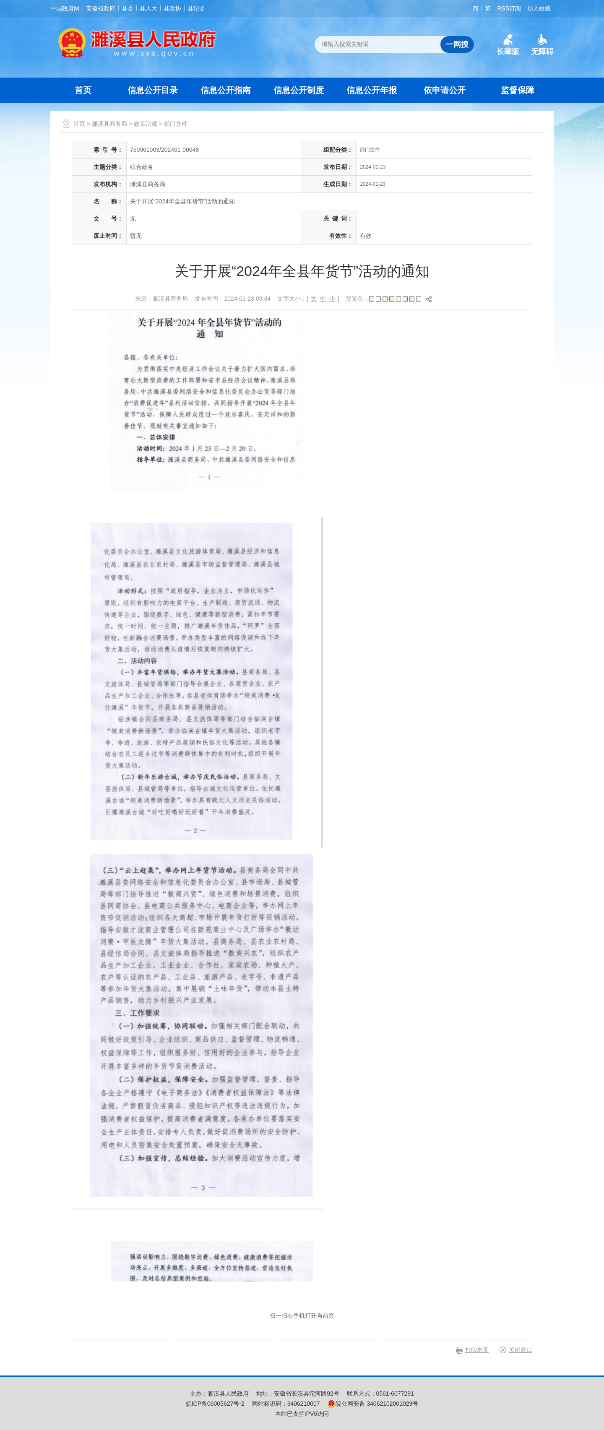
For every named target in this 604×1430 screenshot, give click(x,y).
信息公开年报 (371, 90)
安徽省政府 (100, 8)
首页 (83, 90)
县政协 (172, 8)
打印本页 (477, 1350)
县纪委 (196, 8)
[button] (508, 44)
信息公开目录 (153, 90)
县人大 (148, 8)
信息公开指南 (225, 90)
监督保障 (517, 90)
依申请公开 (445, 90)
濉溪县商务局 (109, 123)
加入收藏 (539, 8)
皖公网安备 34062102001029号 (372, 1403)
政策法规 (145, 123)
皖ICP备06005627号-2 (215, 1403)
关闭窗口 (520, 1350)
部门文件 (175, 123)
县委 (127, 8)
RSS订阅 (509, 8)
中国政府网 (65, 8)
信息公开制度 (298, 90)
